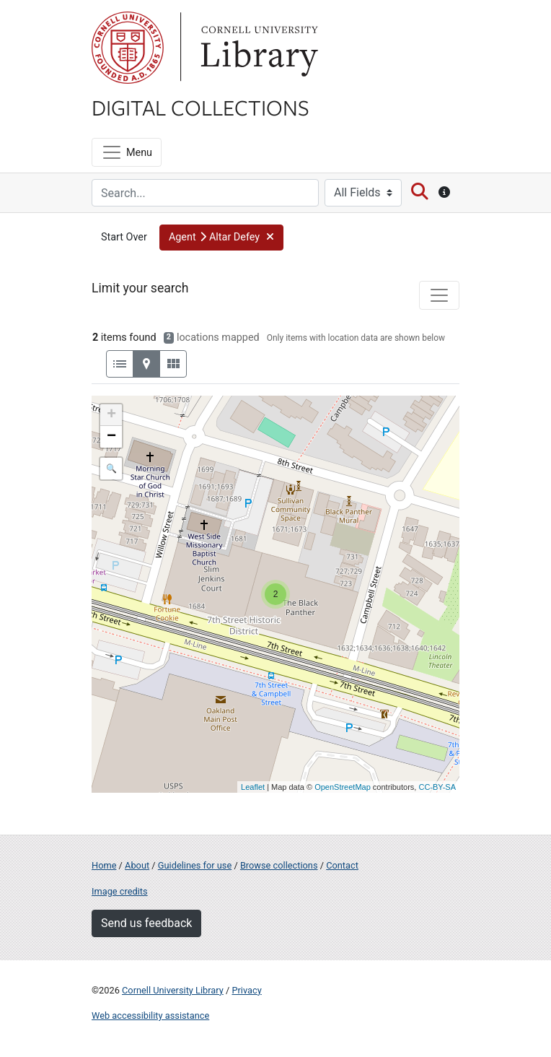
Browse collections (279, 865)
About (137, 865)
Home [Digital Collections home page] (104, 865)
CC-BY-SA (437, 787)
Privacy (246, 990)
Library (257, 48)
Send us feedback (146, 923)
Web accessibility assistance (150, 1015)
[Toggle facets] (439, 295)
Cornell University (128, 48)
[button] (221, 238)
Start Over (124, 237)
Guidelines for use (195, 865)
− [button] (111, 437)
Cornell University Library (173, 990)
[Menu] (127, 152)
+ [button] (111, 415)
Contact (342, 865)
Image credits (120, 891)
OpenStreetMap (342, 787)
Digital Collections (200, 106)
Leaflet (253, 787)
